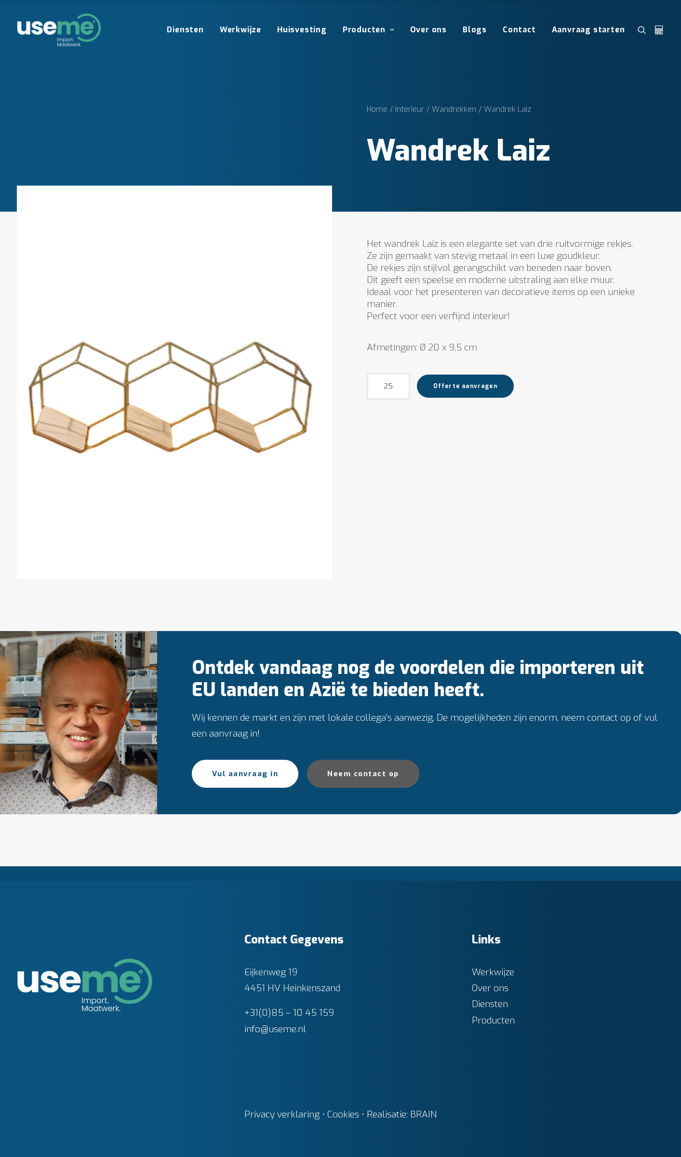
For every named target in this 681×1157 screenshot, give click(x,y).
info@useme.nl (275, 1028)
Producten (368, 30)
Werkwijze (240, 30)
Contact (519, 30)
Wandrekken (454, 109)
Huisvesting (302, 30)
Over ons (428, 30)
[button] (644, 30)
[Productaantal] (388, 386)
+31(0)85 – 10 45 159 (289, 1013)
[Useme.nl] (59, 30)
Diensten (185, 30)
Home (377, 109)
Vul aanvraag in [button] (245, 774)
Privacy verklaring (282, 1114)
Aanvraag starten (588, 30)
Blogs (475, 30)
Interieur (409, 109)
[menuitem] (185, 30)
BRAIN (423, 1114)
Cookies (343, 1114)
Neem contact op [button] (363, 774)
